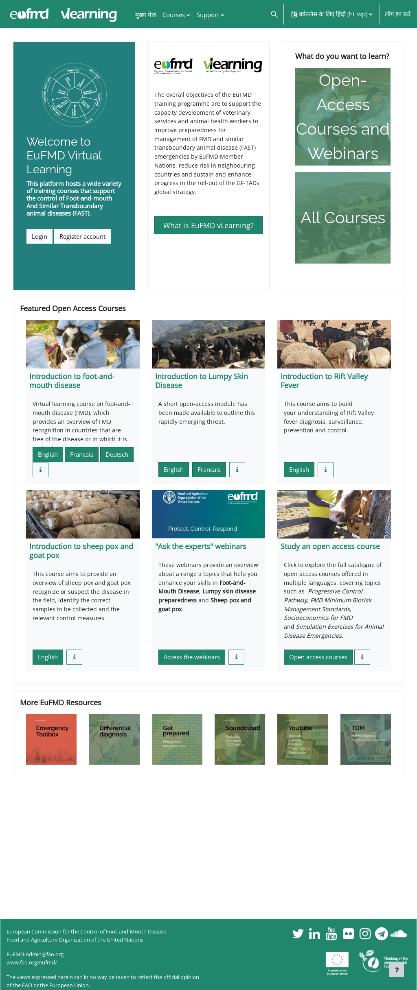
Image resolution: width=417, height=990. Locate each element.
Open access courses (318, 663)
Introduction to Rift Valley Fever (324, 380)
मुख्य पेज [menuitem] (145, 15)
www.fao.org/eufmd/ (32, 962)
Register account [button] (82, 236)
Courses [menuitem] (173, 15)
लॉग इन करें (397, 14)
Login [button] (39, 236)
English (48, 457)
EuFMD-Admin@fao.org (35, 954)
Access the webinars (192, 663)
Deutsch (116, 457)
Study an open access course (330, 548)
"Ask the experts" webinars (200, 548)
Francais (81, 457)
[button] (274, 14)
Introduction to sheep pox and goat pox (81, 552)
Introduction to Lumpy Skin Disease (201, 380)
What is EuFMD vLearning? (208, 230)
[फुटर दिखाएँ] (396, 969)
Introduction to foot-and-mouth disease (71, 380)
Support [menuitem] (208, 15)
